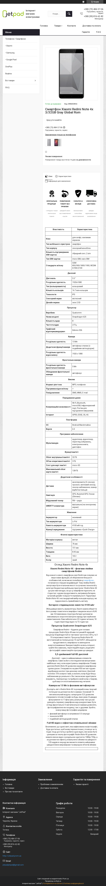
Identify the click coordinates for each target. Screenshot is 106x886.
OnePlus (8, 67)
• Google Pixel (11, 60)
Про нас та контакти (14, 792)
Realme (8, 74)
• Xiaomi (8, 46)
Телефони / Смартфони (15, 39)
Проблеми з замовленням (51, 784)
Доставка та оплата (91, 26)
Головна (44, 26)
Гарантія (86, 32)
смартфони (89, 580)
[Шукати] (69, 14)
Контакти (71, 26)
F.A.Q (98, 32)
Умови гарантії (82, 784)
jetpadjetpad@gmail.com (13, 865)
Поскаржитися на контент (52, 883)
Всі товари (9, 80)
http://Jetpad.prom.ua (12, 856)
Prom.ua (66, 879)
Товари (57, 26)
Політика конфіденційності (74, 883)
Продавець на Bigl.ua (53, 881)
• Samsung (9, 53)
